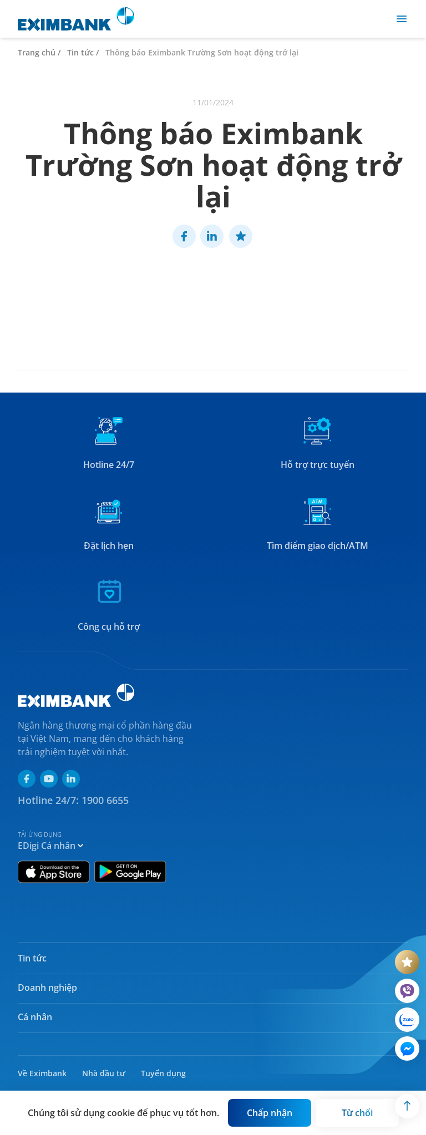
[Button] (269, 1113)
